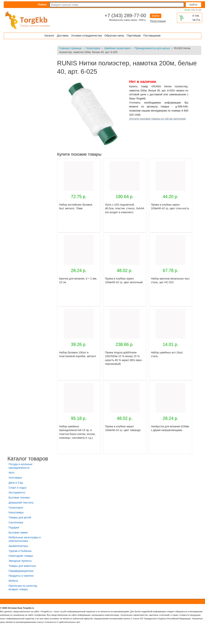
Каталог (49, 35)
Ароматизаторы (18, 545)
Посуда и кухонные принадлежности (20, 466)
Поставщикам (151, 35)
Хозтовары (15, 477)
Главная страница (70, 48)
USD (192, 10)
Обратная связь (114, 35)
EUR (198, 10)
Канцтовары (16, 512)
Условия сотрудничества (86, 35)
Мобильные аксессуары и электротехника (25, 539)
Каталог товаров (27, 459)
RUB (187, 10)
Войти (155, 15)
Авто (11, 472)
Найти (194, 4)
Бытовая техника (19, 497)
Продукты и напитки (21, 575)
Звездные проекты (20, 560)
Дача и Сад (16, 482)
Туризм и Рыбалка (20, 550)
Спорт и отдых (18, 487)
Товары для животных (22, 565)
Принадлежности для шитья (152, 48)
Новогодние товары (21, 555)
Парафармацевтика (21, 570)
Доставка (62, 35)
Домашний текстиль (21, 502)
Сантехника (16, 522)
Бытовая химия (18, 532)
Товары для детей (20, 517)
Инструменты (17, 492)
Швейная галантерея (117, 48)
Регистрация (158, 21)
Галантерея (93, 48)
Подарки (14, 527)
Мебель (13, 580)
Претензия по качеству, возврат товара (23, 587)
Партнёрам (134, 35)
